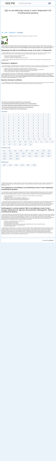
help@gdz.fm (51, 458)
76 (8, 133)
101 (34, 139)
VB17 (48, 153)
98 (18, 139)
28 (18, 120)
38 (18, 122)
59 (23, 128)
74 (48, 131)
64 (48, 128)
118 (20, 144)
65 (3, 131)
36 (8, 122)
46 (8, 125)
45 (3, 125)
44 (48, 122)
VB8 (43, 150)
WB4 (22, 165)
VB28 (17, 159)
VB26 (4, 159)
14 (48, 114)
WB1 (4, 165)
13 (43, 114)
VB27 (10, 159)
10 (28, 114)
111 (36, 141)
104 (50, 139)
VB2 (10, 150)
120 (31, 144)
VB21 (23, 156)
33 (43, 120)
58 (18, 128)
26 (8, 120)
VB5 (26, 150)
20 (28, 117)
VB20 (17, 156)
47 (13, 125)
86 (8, 136)
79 (23, 133)
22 (38, 117)
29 (23, 120)
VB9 (49, 150)
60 (28, 128)
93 (43, 136)
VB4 (21, 150)
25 (3, 120)
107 (15, 141)
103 (45, 139)
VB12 (17, 153)
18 (18, 117)
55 (3, 128)
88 (18, 136)
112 (41, 141)
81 (33, 133)
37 (13, 122)
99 (23, 139)
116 (9, 144)
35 (3, 122)
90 (28, 136)
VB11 (10, 153)
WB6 (34, 165)
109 (25, 141)
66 (8, 131)
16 (8, 117)
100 (29, 139)
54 (48, 125)
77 (13, 133)
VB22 (29, 156)
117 (15, 144)
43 (43, 122)
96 (8, 139)
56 (8, 128)
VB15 (36, 153)
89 (23, 136)
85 (3, 136)
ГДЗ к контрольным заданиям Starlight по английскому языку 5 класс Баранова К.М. (18, 107)
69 (23, 131)
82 (38, 133)
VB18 (4, 156)
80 (28, 133)
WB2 (10, 165)
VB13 (23, 153)
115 (4, 144)
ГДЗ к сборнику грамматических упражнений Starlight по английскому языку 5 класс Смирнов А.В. (20, 105)
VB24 (42, 156)
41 (33, 122)
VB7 (38, 150)
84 (48, 133)
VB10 (4, 153)
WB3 (16, 165)
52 (38, 125)
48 (18, 125)
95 (3, 139)
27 (13, 120)
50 (28, 125)
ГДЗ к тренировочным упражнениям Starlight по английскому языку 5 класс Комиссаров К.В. (19, 103)
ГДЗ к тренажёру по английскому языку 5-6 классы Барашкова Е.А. (14, 108)
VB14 (29, 153)
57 (13, 128)
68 (18, 131)
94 (48, 136)
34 (48, 120)
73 (43, 131)
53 (43, 125)
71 (33, 131)
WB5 (28, 165)
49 (23, 125)
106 (9, 141)
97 (13, 139)
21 (33, 117)
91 (33, 136)
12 (38, 114)
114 (52, 141)
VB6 (32, 150)
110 (31, 141)
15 (3, 117)
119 (25, 144)
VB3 (15, 150)
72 (38, 131)
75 (3, 133)
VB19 (10, 156)
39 (23, 122)
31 (33, 120)
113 (47, 141)
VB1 (4, 150)
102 (39, 139)
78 (18, 133)
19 (23, 117)
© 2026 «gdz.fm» (45, 458)
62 (38, 128)
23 (43, 117)
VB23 (36, 156)
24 (48, 117)
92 (38, 136)
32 (38, 120)
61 (33, 128)
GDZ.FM (10, 3)
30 (28, 120)
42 (38, 122)
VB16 (42, 153)
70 (28, 131)
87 (13, 136)
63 (43, 128)
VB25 (48, 156)
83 (43, 133)
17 (13, 117)
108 (20, 141)
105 (4, 141)
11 (33, 114)
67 (13, 131)
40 (28, 122)
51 (33, 125)
